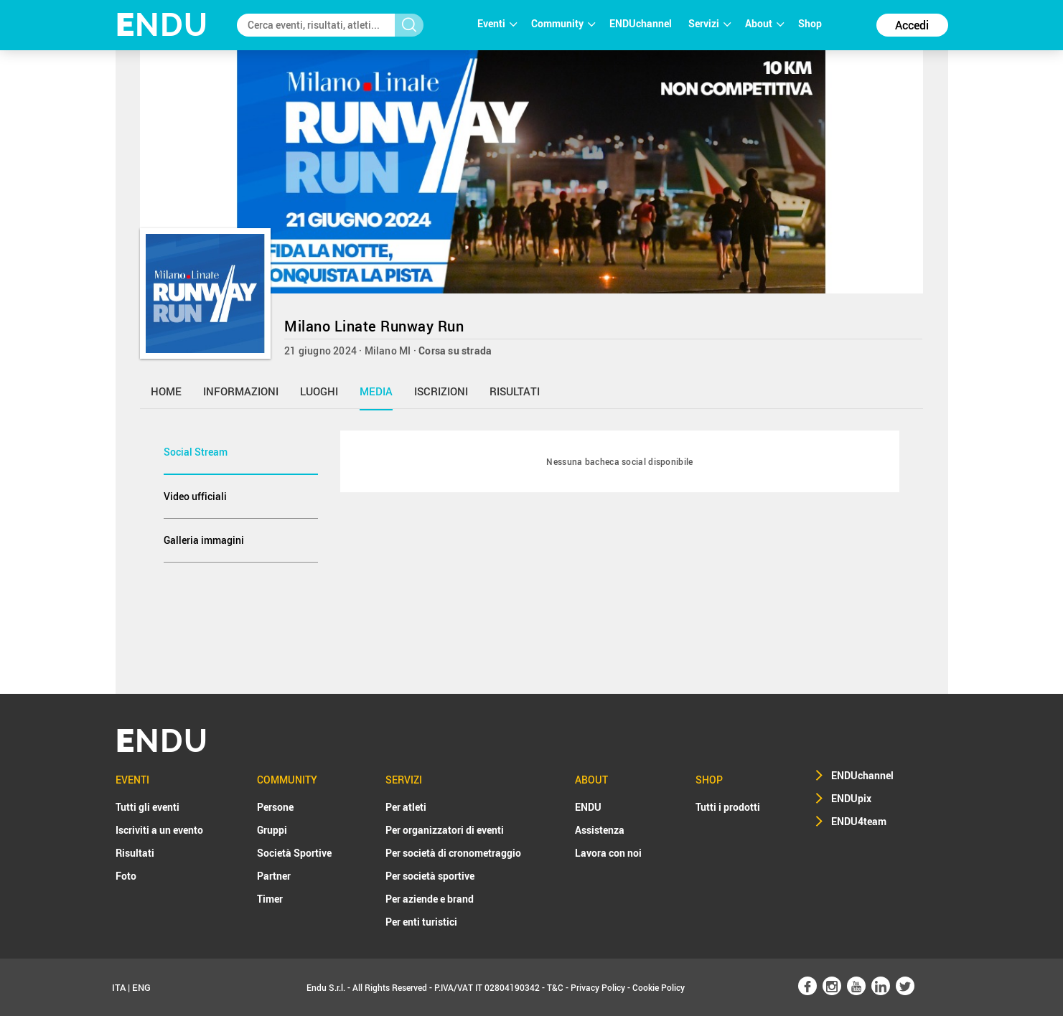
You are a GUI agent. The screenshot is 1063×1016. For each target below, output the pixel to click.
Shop (810, 23)
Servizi (709, 23)
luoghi (319, 391)
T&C (555, 987)
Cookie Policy (658, 987)
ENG (141, 987)
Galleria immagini (204, 540)
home (166, 391)
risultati (515, 391)
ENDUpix (851, 798)
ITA (119, 987)
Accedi (912, 25)
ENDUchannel (641, 23)
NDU (162, 24)
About (764, 23)
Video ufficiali (195, 496)
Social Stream (196, 451)
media (376, 391)
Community (563, 23)
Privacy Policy (598, 987)
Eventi (497, 23)
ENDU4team (858, 821)
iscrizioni (441, 391)
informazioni (240, 391)
